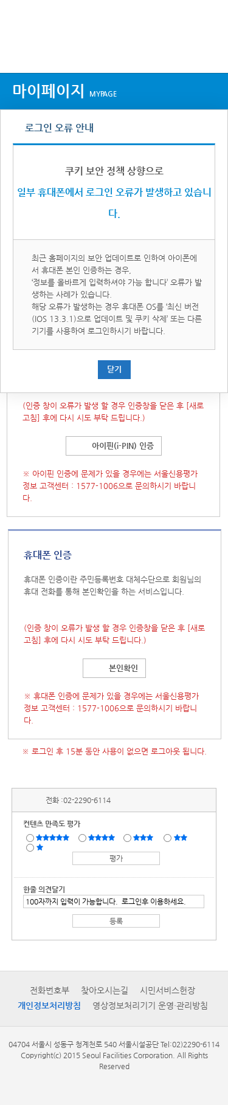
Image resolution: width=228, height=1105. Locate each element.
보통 (145, 837)
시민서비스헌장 (167, 990)
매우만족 (54, 837)
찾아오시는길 (104, 990)
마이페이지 (64, 91)
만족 (102, 837)
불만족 (181, 837)
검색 (207, 50)
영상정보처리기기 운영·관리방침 (150, 1005)
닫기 (114, 369)
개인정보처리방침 (49, 1005)
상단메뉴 (20, 50)
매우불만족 (40, 847)
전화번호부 (49, 990)
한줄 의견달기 (44, 889)
